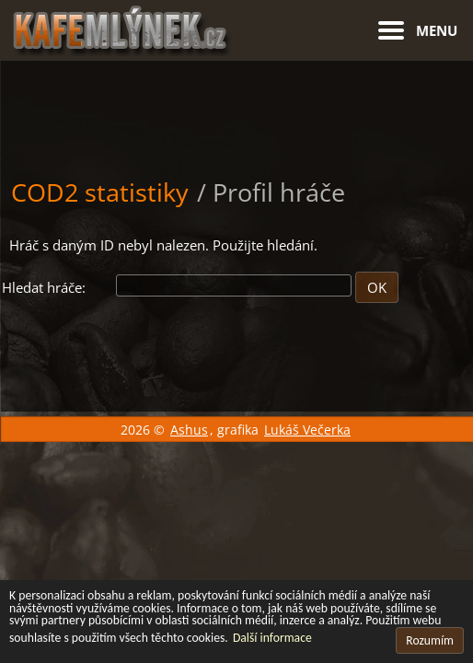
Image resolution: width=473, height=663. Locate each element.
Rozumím (430, 640)
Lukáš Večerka (307, 429)
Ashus (189, 429)
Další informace (272, 638)
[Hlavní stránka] (237, 28)
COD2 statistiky (100, 192)
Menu (436, 30)
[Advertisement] (236, 106)
